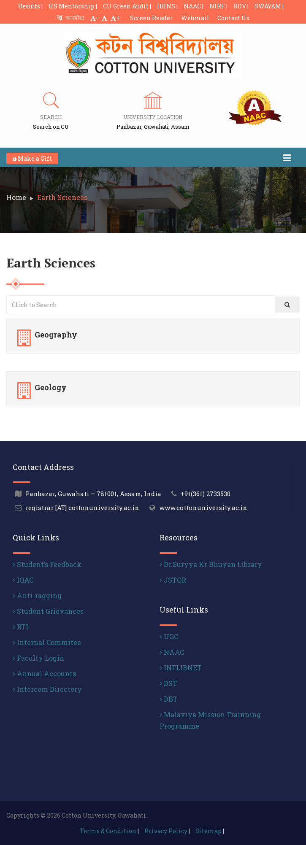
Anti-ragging (37, 595)
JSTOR (173, 579)
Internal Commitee (47, 642)
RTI (20, 626)
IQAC (23, 579)
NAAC (172, 652)
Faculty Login (38, 657)
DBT (169, 698)
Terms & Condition (108, 831)
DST (168, 683)
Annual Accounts (44, 673)
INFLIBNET (181, 667)
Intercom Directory (47, 689)
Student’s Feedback (47, 564)
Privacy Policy (165, 831)
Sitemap (208, 831)
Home (16, 197)
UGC (169, 636)
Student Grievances (48, 611)
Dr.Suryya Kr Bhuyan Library (211, 564)
